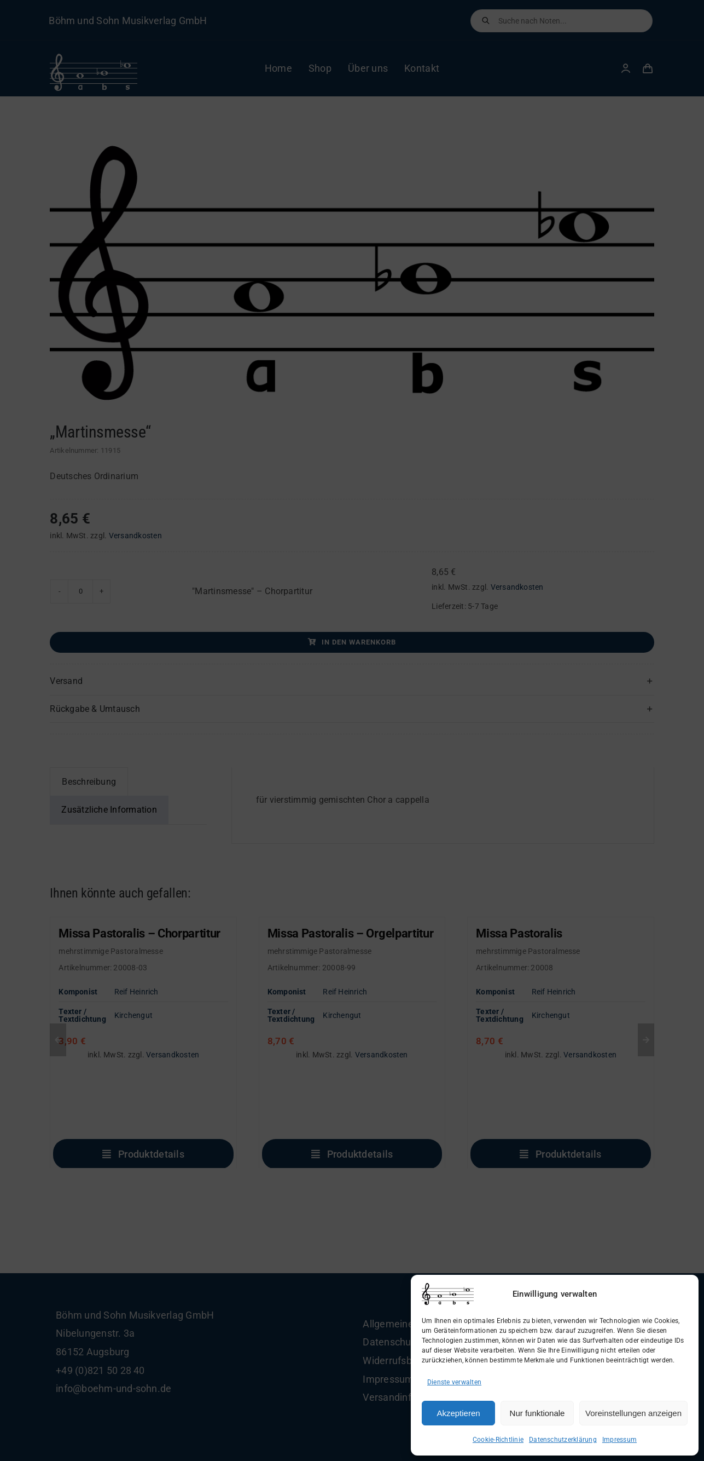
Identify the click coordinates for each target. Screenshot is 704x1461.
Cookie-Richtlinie (498, 1439)
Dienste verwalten (454, 1382)
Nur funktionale (537, 1413)
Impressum (619, 1439)
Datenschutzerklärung (563, 1439)
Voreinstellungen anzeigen (633, 1413)
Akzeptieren (458, 1413)
